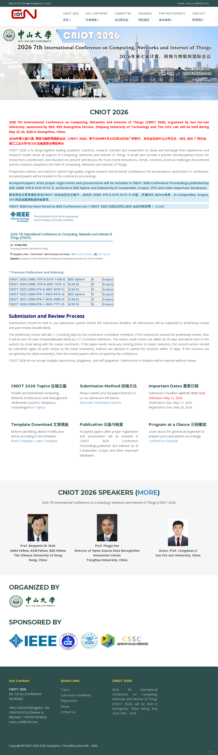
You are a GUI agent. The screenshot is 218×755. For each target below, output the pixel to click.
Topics (65, 690)
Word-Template (22, 441)
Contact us (68, 712)
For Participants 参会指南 (172, 16)
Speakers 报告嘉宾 (145, 16)
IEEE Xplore (76, 279)
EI (93, 279)
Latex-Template (46, 441)
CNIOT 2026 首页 (70, 16)
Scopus (107, 279)
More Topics (35, 407)
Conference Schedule (163, 441)
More (148, 492)
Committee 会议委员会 (123, 16)
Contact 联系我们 (199, 16)
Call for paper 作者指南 (96, 16)
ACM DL (74, 284)
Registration (69, 701)
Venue (65, 706)
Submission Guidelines (76, 695)
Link (160, 206)
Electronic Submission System (100, 403)
